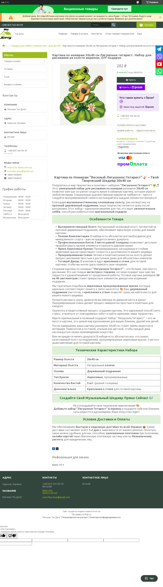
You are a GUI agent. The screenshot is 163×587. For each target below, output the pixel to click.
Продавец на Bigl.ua (81, 514)
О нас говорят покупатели (119, 33)
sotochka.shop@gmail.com (20, 171)
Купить (132, 80)
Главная (63, 33)
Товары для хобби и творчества (28, 45)
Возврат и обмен (13, 84)
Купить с (132, 87)
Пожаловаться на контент (75, 517)
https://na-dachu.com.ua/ (19, 167)
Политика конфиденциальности (105, 517)
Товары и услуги (79, 33)
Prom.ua (96, 511)
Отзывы (8, 69)
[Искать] (113, 25)
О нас (7, 77)
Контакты (96, 33)
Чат (149, 578)
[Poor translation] (12, 536)
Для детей (54, 45)
